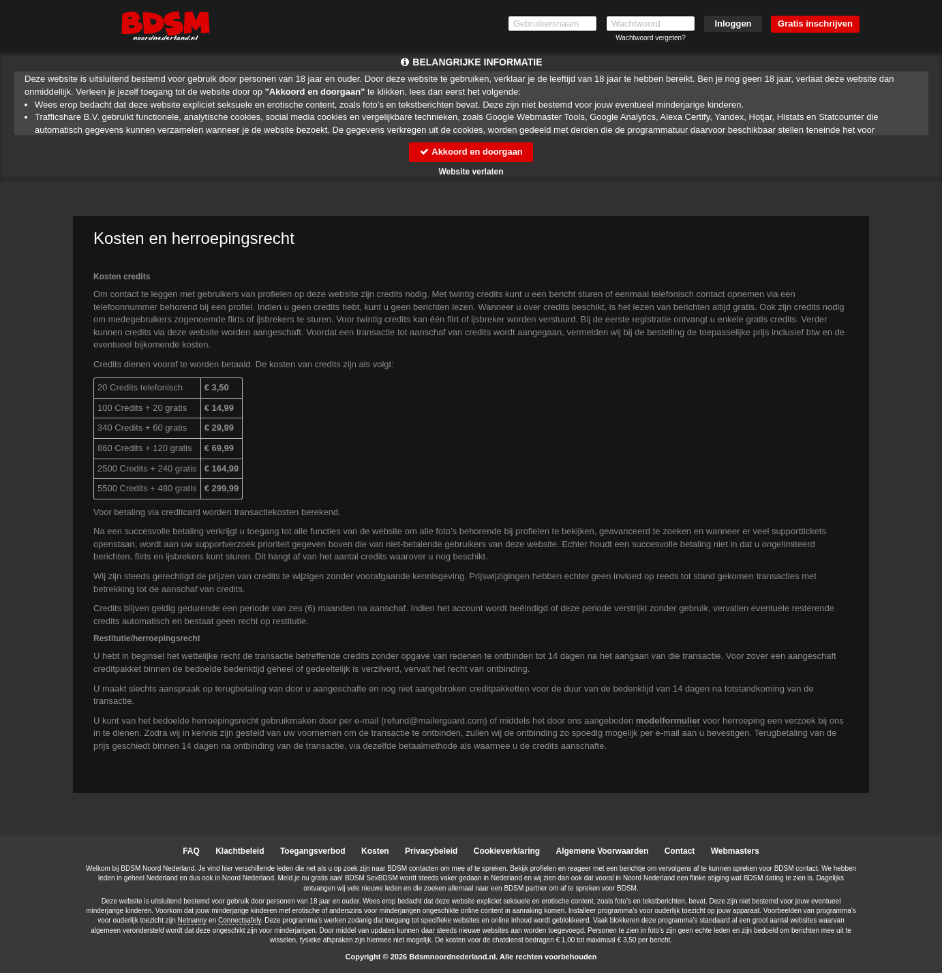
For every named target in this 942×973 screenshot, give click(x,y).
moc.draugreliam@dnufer (434, 720)
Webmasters (735, 851)
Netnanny (192, 920)
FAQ (191, 851)
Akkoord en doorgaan (471, 151)
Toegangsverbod (313, 851)
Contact (680, 851)
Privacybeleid (431, 851)
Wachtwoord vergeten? (650, 38)
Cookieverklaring (507, 851)
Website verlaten (470, 171)
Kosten (375, 851)
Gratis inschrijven (815, 23)
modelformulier (668, 720)
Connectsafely (239, 920)
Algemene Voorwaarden (602, 851)
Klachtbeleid (239, 851)
